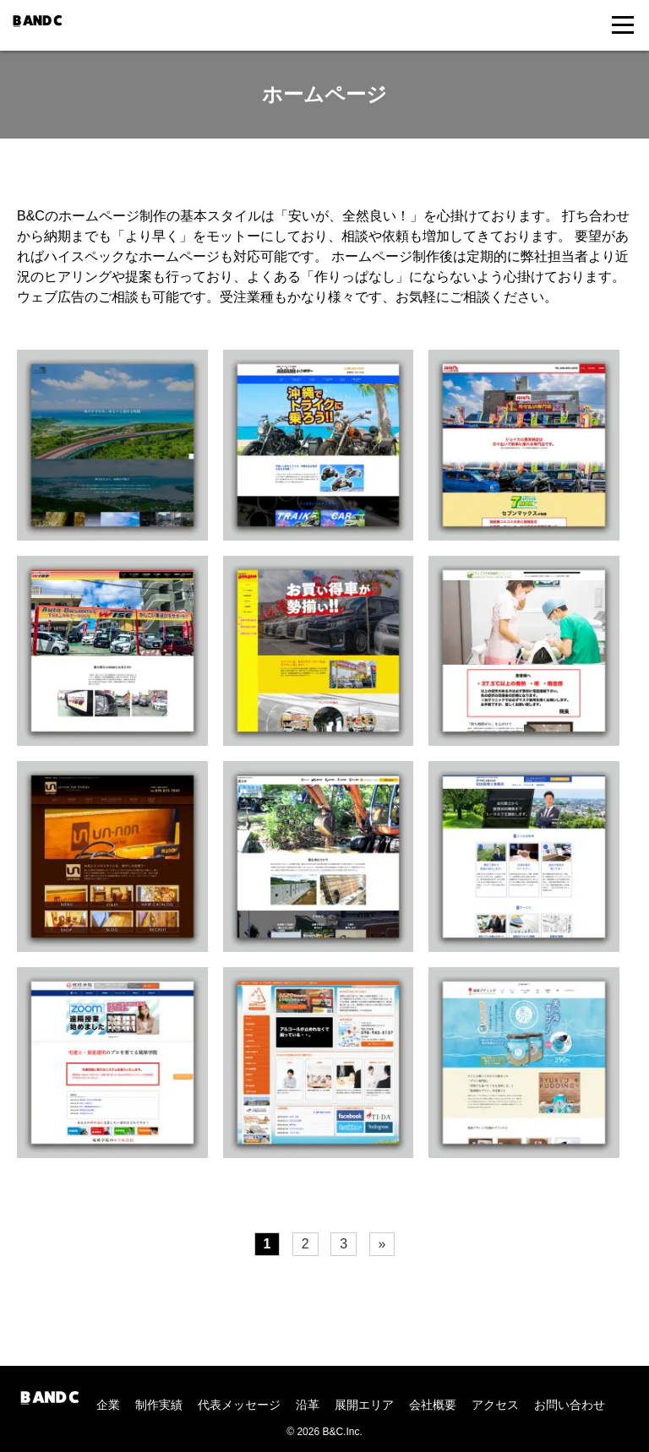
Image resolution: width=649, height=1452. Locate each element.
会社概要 (432, 1404)
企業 (108, 1404)
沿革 (307, 1404)
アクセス (495, 1404)
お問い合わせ (569, 1404)
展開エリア (364, 1404)
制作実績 (159, 1404)
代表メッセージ (239, 1404)
